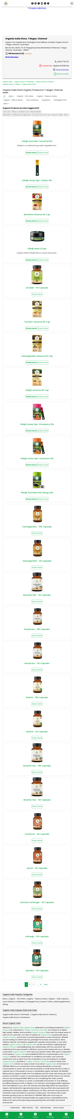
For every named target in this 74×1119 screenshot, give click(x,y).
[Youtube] (42, 3)
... (37, 984)
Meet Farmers (27, 1108)
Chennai (34, 1030)
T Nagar (27, 1030)
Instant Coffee (46, 1002)
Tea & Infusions (9, 1002)
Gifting (5, 1004)
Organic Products (39, 1032)
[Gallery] (37, 22)
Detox (5, 999)
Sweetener (21, 1002)
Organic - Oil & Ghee (17, 999)
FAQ (36, 1108)
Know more (31, 152)
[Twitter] (38, 3)
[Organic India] (6, 3)
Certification (15, 1108)
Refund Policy (46, 1108)
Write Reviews (11, 57)
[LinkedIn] (45, 3)
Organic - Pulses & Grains (37, 999)
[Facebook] (32, 3)
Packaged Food (33, 1002)
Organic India (16, 1014)
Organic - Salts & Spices (58, 999)
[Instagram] (35, 3)
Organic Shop (29, 1027)
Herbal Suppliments (61, 1002)
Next (46, 984)
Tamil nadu (42, 1030)
